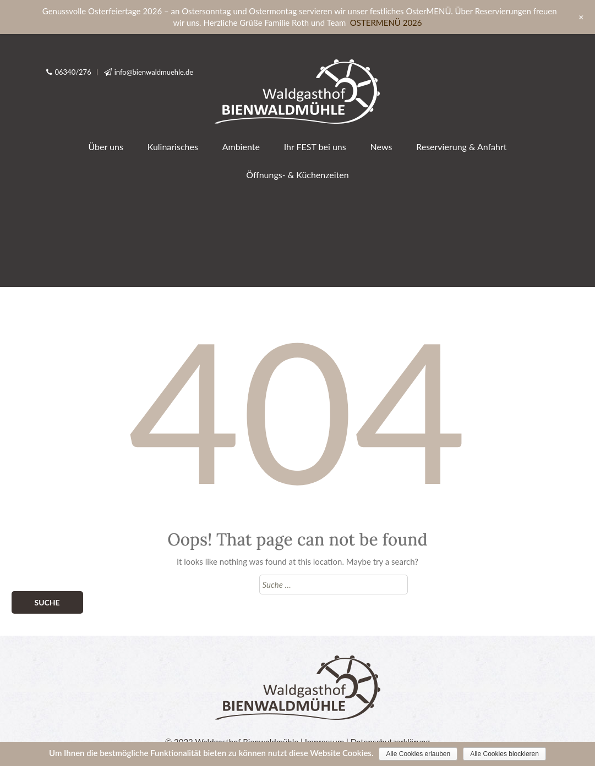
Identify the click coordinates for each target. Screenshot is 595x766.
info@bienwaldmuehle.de (154, 72)
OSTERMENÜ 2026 (386, 22)
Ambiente (241, 146)
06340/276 (73, 72)
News (381, 146)
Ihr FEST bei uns (315, 146)
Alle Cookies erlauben (418, 754)
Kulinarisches (173, 146)
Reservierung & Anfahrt (461, 146)
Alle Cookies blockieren (504, 754)
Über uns (105, 146)
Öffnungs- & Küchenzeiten (297, 174)
